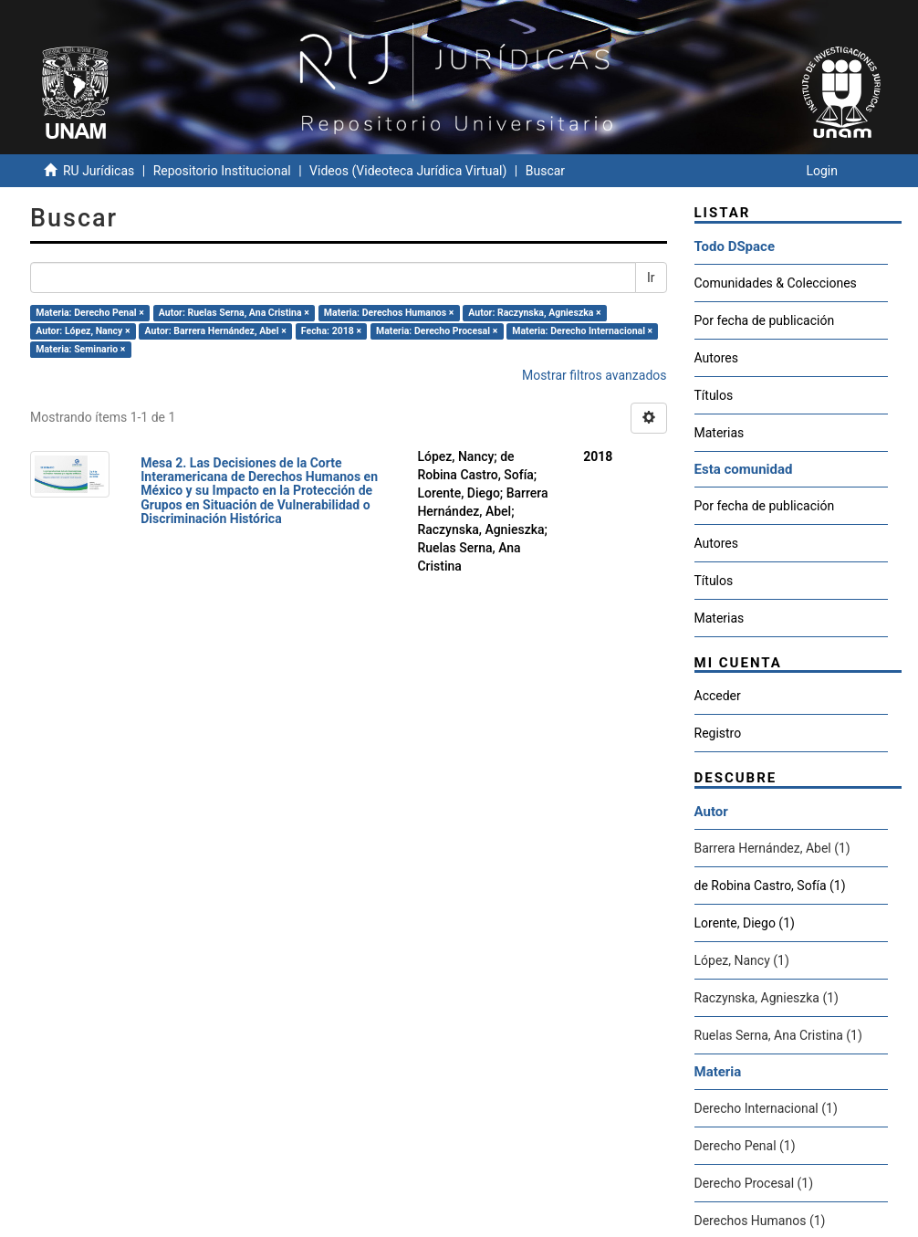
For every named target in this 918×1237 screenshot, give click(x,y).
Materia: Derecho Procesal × (436, 331)
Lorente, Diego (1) (744, 923)
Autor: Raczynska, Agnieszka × (534, 313)
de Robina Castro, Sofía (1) (770, 885)
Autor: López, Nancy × (83, 331)
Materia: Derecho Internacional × (582, 331)
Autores (716, 358)
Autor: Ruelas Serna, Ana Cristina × (234, 313)
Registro (718, 733)
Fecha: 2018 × (331, 331)
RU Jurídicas (98, 170)
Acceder (717, 695)
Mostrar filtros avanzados (594, 375)
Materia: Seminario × (80, 349)
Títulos (714, 395)
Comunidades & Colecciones (775, 283)
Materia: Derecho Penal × (89, 313)
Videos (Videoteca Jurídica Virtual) (407, 170)
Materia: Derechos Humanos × (389, 313)
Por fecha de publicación (764, 320)
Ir (651, 277)
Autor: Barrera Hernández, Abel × (216, 331)
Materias (719, 432)
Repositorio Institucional (222, 170)
